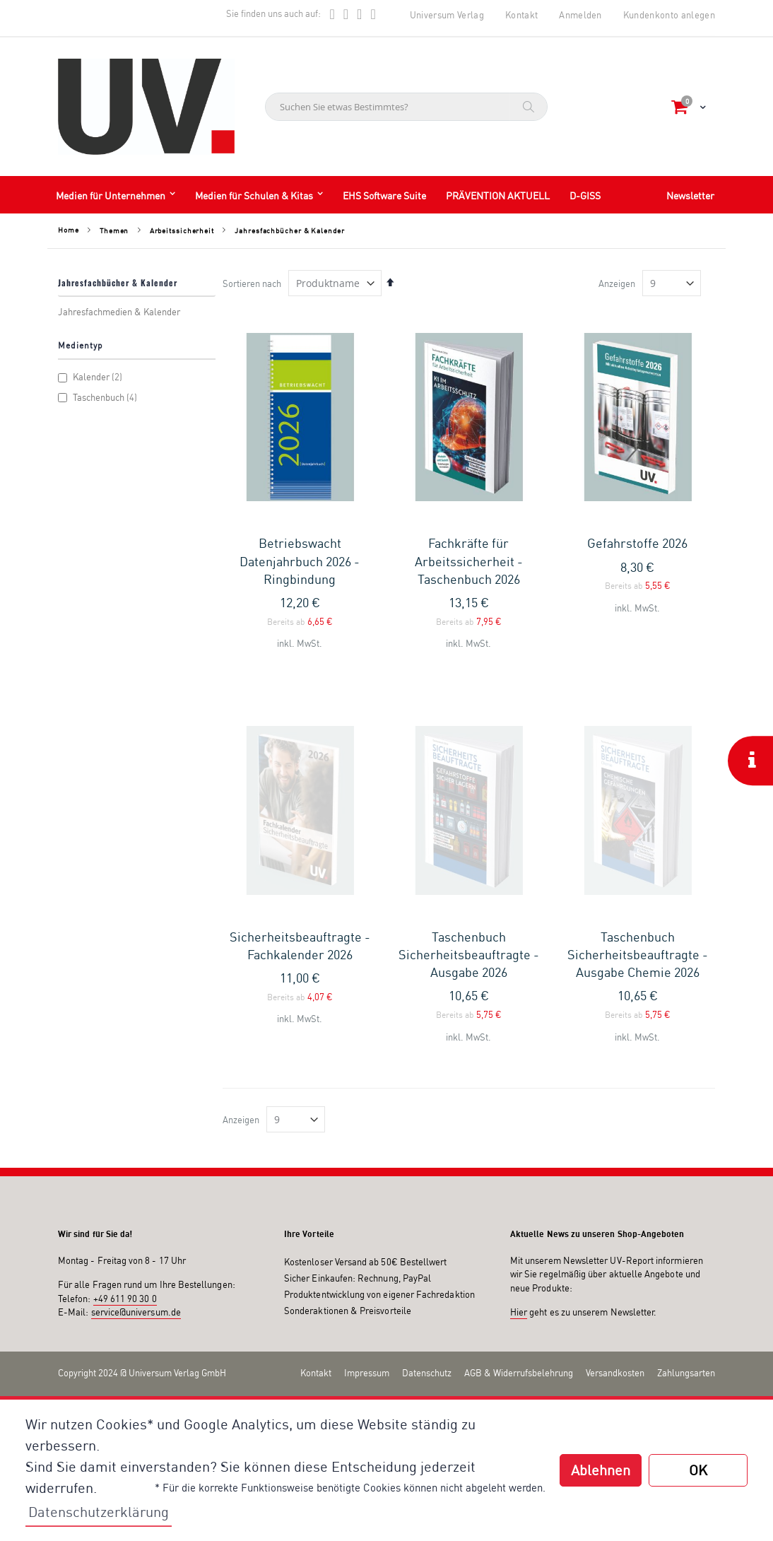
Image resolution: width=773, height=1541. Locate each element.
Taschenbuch (99, 397)
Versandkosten (615, 1211)
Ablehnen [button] (600, 1470)
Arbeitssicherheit (182, 230)
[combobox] (406, 107)
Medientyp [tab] (80, 345)
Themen (114, 230)
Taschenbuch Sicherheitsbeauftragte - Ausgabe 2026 (469, 792)
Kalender (92, 376)
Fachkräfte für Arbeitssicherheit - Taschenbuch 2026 (469, 560)
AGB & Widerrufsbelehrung (518, 1211)
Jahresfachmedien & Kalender (119, 311)
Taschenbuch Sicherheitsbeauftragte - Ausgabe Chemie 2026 (637, 792)
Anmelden (580, 14)
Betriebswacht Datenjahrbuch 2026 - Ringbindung (300, 560)
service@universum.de (136, 1150)
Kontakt (521, 14)
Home (68, 229)
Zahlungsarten (686, 1211)
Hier (518, 1150)
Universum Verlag (447, 14)
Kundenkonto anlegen (669, 14)
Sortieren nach (252, 283)
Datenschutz (427, 1211)
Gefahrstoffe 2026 (637, 543)
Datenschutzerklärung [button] (98, 1512)
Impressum (366, 1211)
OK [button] (698, 1470)
